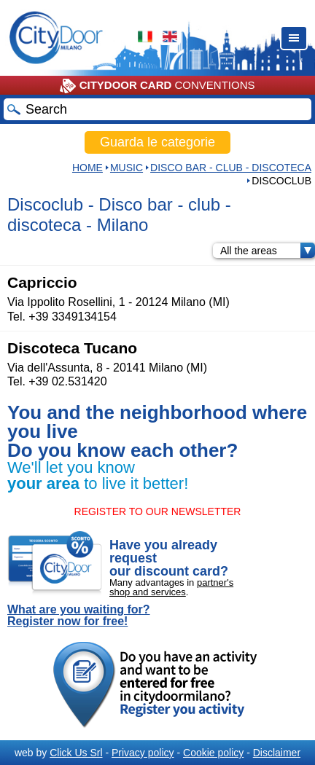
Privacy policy (143, 752)
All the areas (267, 250)
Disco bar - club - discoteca (230, 167)
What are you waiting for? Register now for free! (78, 615)
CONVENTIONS (157, 86)
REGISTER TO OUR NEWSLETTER (157, 511)
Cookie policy (213, 752)
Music (126, 167)
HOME (87, 167)
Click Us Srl (76, 752)
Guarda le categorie (157, 142)
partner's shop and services (171, 587)
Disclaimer (276, 752)
